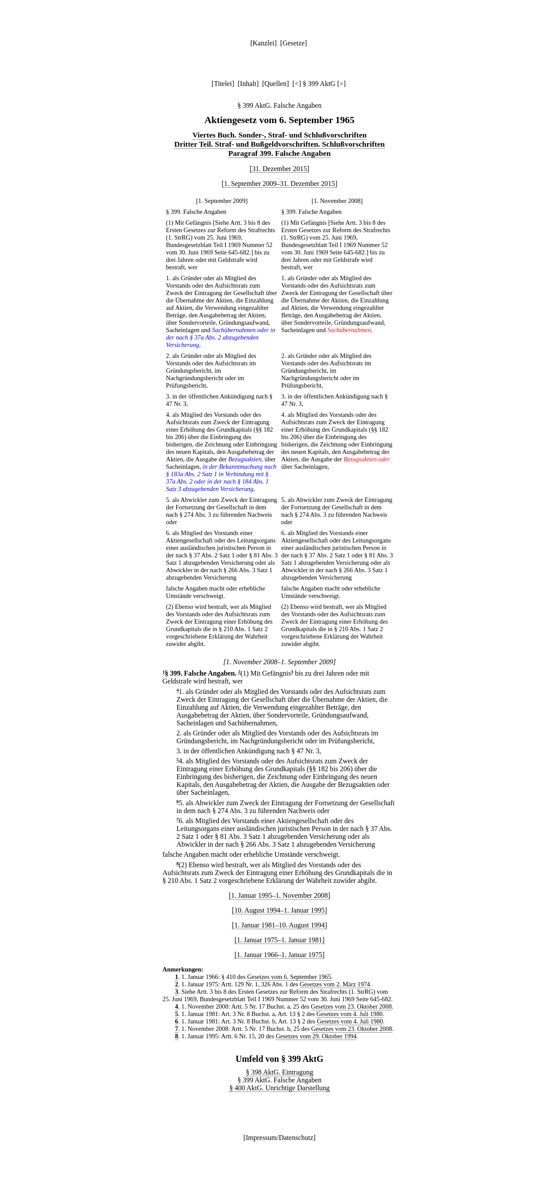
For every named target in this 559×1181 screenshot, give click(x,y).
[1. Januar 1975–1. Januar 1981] (279, 940)
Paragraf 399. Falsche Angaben (279, 153)
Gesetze (294, 43)
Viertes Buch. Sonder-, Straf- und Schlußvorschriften (280, 134)
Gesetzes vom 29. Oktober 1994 (316, 1036)
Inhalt (248, 83)
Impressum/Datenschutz (280, 1137)
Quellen (276, 83)
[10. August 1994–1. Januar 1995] (279, 910)
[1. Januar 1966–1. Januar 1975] (279, 954)
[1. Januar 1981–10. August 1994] (279, 925)
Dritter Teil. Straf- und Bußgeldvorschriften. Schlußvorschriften (279, 144)
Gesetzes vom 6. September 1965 (289, 976)
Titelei (223, 83)
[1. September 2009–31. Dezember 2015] (280, 183)
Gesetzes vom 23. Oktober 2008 (351, 1006)
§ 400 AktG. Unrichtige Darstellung (279, 1088)
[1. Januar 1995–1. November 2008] (279, 895)
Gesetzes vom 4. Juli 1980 (350, 1013)
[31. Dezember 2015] (279, 168)
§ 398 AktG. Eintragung (279, 1072)
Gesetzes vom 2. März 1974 (335, 984)
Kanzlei (263, 43)
